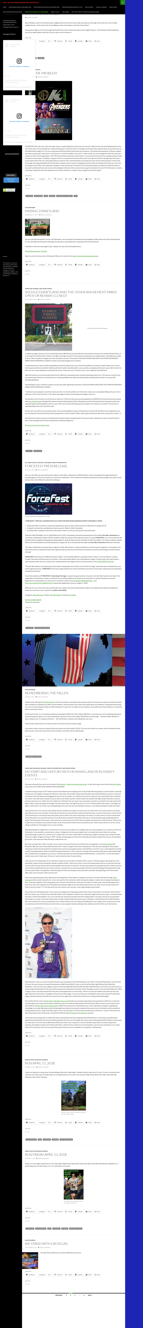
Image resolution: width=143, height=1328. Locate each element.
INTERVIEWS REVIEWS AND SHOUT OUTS (72, 7)
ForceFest (72, 595)
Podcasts (40, 462)
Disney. (5, 275)
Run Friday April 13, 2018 (46, 1154)
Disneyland (29, 288)
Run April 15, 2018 (40, 1063)
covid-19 (29, 451)
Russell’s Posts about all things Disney (36, 12)
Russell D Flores (10, 142)
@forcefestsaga (38, 595)
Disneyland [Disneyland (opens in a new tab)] (108, 844)
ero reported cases (35, 401)
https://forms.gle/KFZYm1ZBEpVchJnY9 (39, 583)
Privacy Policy (55, 12)
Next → (90, 1295)
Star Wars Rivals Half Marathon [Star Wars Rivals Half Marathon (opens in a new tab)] (48, 1006)
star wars (30, 627)
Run (40, 1139)
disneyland (38, 451)
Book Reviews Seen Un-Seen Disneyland (20, 7)
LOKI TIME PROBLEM (41, 73)
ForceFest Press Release (46, 466)
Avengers (29, 196)
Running (41, 58)
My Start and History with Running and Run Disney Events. (69, 773)
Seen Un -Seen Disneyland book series (74, 784)
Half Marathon (31, 1139)
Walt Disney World (45, 288)
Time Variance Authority (64, 196)
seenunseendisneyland (23, 87)
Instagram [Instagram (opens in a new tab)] (83, 1013)
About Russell (89, 7)
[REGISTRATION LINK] (106, 561)
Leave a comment (32, 17)
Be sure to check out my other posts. (37, 425)
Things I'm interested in (59, 462)
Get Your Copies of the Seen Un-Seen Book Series (85, 12)
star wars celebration (42, 627)
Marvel (52, 196)
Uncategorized (30, 207)
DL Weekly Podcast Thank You (11, 27)
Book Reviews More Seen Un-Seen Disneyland (46, 7)
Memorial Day (49, 702)
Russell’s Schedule (101, 7)
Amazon (5, 256)
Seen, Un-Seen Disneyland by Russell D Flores (21, 2)
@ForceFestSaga (55, 595)
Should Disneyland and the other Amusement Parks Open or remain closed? (71, 294)
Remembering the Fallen (46, 693)
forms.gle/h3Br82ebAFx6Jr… (84, 581)
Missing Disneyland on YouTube (36, 251)
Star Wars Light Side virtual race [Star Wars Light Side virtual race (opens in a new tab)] (57, 1001)
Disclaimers (65, 12)
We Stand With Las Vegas (46, 1244)
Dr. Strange (38, 196)
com (8, 275)
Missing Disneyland (42, 211)
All (26, 462)
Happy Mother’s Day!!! (9, 25)
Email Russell (113, 7)
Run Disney (36, 768)
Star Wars (47, 462)
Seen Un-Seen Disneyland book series (85, 256)
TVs (76, 196)
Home (4, 7)
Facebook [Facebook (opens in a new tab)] (73, 1013)
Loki (46, 196)
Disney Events (32, 462)
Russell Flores (9, 87)
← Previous (58, 1295)
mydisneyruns (21, 142)
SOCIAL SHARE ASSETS (33, 600)
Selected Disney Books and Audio (12, 12)
